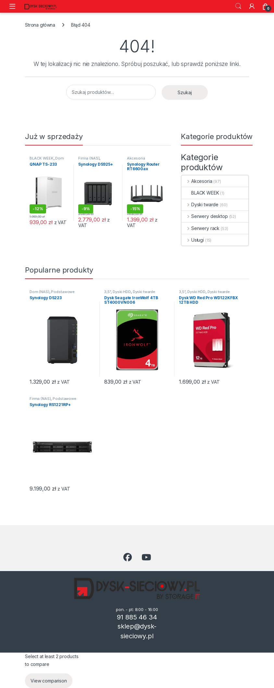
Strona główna (40, 25)
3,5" (107, 291)
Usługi (192, 240)
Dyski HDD (122, 291)
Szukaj (238, 6)
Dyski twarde (199, 204)
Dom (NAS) (39, 291)
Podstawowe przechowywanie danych (52, 293)
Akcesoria (136, 158)
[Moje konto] (251, 6)
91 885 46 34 (137, 617)
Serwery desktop (204, 216)
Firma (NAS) (88, 158)
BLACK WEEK (42, 158)
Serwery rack (200, 228)
